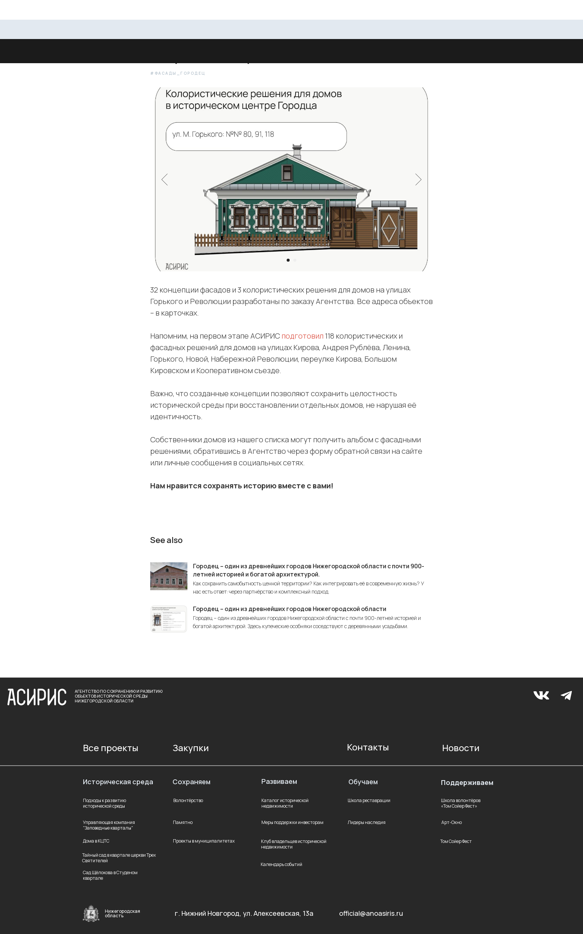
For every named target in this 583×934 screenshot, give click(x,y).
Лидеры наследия (367, 822)
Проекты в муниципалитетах (204, 841)
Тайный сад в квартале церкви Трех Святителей (119, 858)
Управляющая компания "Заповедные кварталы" (109, 825)
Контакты (368, 747)
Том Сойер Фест (456, 841)
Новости (461, 747)
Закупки (191, 747)
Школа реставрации (369, 800)
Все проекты (110, 747)
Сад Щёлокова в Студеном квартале (110, 875)
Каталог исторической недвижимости (285, 803)
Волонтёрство (188, 800)
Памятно (183, 822)
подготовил (302, 336)
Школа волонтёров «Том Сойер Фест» (460, 803)
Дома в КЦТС (96, 841)
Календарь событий (281, 864)
